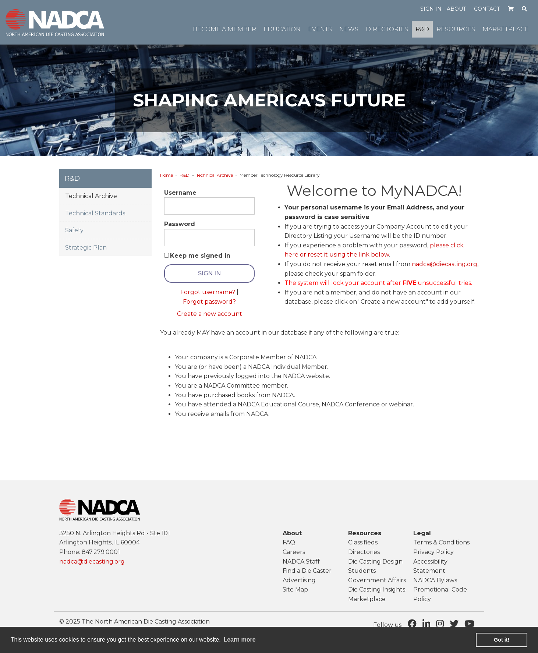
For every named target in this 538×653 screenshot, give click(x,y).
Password (179, 223)
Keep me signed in (200, 255)
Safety (74, 230)
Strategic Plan (86, 247)
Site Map (295, 589)
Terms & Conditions (441, 542)
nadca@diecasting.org (444, 264)
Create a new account (209, 313)
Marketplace (367, 599)
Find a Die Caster (307, 570)
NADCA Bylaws (435, 580)
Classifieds (363, 542)
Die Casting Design (375, 561)
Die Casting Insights (376, 589)
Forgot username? (207, 292)
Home (166, 175)
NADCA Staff (301, 561)
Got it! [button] (501, 640)
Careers (294, 551)
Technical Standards (95, 213)
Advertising (299, 580)
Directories (364, 551)
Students (362, 570)
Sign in (431, 9)
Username (180, 192)
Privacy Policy (433, 551)
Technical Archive (214, 175)
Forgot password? (209, 301)
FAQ (289, 542)
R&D (185, 175)
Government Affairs (377, 580)
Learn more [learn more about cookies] (239, 639)
